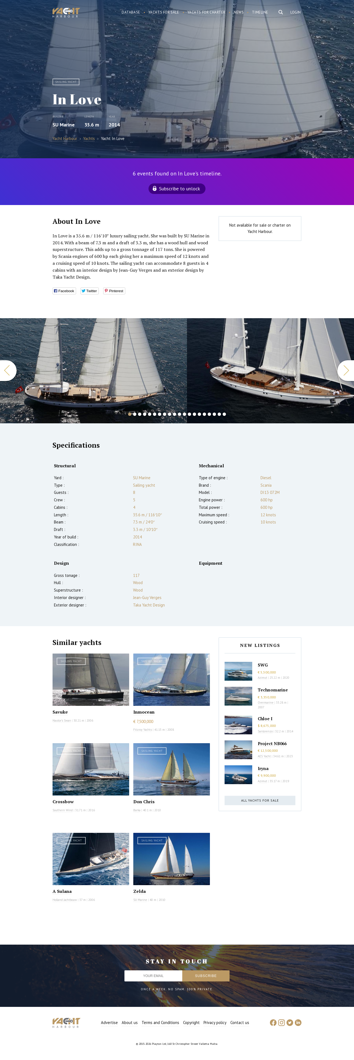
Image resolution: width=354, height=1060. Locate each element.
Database (131, 12)
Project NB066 (272, 743)
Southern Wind (63, 810)
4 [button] (144, 414)
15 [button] (199, 414)
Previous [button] (8, 370)
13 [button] (189, 414)
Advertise (109, 1022)
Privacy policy (215, 1022)
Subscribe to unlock (179, 188)
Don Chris (144, 802)
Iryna (263, 768)
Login (295, 12)
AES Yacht (264, 756)
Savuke (60, 712)
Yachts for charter (207, 12)
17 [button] (209, 414)
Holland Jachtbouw (65, 900)
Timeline (260, 12)
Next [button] (345, 370)
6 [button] (154, 414)
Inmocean (144, 712)
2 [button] (134, 414)
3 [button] (139, 414)
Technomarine (273, 690)
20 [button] (224, 414)
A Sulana (62, 891)
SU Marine (64, 124)
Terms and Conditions (160, 1022)
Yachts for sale (164, 12)
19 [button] (219, 414)
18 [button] (214, 414)
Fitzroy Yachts (142, 730)
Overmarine (266, 702)
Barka (136, 810)
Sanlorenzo (265, 731)
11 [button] (179, 414)
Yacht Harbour (66, 13)
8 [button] (164, 414)
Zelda (139, 891)
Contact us (239, 1022)
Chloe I (265, 718)
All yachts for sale (260, 800)
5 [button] (149, 414)
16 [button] (204, 414)
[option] (93, 370)
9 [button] (169, 414)
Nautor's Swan (62, 720)
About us (130, 1022)
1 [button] (129, 414)
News (239, 12)
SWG (263, 665)
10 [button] (174, 414)
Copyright (191, 1022)
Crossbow (63, 802)
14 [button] (194, 414)
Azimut (262, 678)
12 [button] (184, 414)
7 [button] (159, 414)
